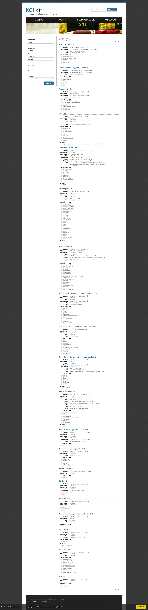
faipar (64, 378)
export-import (66, 311)
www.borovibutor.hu (75, 368)
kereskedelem (66, 422)
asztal (64, 224)
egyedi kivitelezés (67, 561)
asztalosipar (66, 459)
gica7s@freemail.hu (75, 455)
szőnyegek (66, 175)
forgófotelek (66, 215)
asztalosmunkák (67, 460)
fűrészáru (65, 350)
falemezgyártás (67, 349)
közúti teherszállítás (68, 279)
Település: (41, 61)
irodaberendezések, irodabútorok (72, 230)
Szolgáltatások (43, 601)
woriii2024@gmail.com (76, 97)
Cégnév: (41, 44)
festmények (66, 314)
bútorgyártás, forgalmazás (70, 265)
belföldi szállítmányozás (69, 278)
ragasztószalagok (67, 318)
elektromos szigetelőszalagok (71, 315)
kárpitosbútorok (67, 270)
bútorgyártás (66, 62)
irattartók (65, 231)
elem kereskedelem (68, 323)
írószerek (65, 321)
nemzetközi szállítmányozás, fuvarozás (73, 276)
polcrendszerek (67, 220)
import (64, 181)
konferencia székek (68, 208)
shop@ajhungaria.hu (75, 200)
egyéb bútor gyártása (68, 59)
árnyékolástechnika (68, 131)
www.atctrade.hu (74, 303)
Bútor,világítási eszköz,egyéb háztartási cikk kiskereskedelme (71, 101)
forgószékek (66, 217)
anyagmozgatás (67, 204)
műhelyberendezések (68, 209)
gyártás (65, 341)
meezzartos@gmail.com (76, 52)
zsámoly (65, 214)
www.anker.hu (74, 259)
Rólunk (35, 601)
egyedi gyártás (67, 382)
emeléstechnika (67, 228)
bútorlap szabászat (68, 266)
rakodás (65, 221)
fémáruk (65, 586)
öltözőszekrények (67, 211)
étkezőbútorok (66, 272)
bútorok (65, 64)
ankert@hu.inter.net (75, 261)
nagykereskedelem (68, 138)
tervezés (65, 134)
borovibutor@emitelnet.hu (77, 370)
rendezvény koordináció (69, 58)
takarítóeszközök (67, 237)
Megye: (41, 55)
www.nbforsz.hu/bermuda (77, 522)
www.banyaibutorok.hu (76, 405)
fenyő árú (65, 82)
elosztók (65, 308)
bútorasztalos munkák (69, 566)
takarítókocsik (66, 218)
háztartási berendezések (69, 106)
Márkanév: (41, 72)
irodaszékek (66, 172)
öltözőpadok (66, 212)
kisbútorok (65, 269)
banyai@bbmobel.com (76, 406)
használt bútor (66, 109)
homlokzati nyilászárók (69, 565)
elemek (65, 310)
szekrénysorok (67, 275)
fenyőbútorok (66, 381)
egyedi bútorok (67, 61)
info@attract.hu (74, 336)
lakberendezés (67, 128)
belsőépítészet (67, 130)
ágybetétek (66, 508)
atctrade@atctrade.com (76, 304)
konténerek (66, 234)
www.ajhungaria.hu (75, 198)
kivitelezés (65, 136)
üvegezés (65, 462)
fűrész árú (65, 81)
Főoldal (29, 601)
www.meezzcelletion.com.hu (77, 51)
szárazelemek (66, 320)
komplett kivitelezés (68, 562)
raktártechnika (66, 232)
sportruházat (66, 176)
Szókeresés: (41, 67)
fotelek (64, 238)
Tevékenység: (41, 50)
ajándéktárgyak (67, 313)
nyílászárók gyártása (68, 465)
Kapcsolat (51, 601)
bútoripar (65, 225)
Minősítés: (41, 78)
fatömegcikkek (67, 346)
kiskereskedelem (67, 137)
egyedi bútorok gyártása (69, 56)
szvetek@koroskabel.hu (76, 74)
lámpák (65, 140)
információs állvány (68, 205)
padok (64, 235)
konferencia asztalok (68, 207)
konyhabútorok (67, 273)
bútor (64, 83)
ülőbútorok (65, 281)
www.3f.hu (73, 121)
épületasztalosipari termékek (70, 347)
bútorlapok (65, 268)
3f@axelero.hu (74, 123)
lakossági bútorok (67, 169)
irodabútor (65, 171)
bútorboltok (66, 108)
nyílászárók (66, 571)
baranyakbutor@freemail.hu (77, 441)
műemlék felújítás (67, 564)
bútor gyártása (67, 78)
